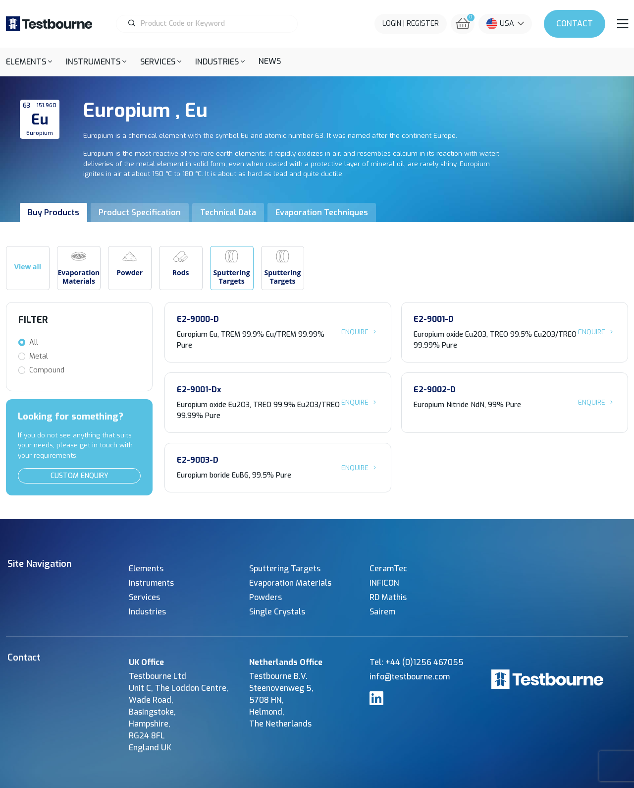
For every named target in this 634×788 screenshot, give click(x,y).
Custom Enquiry (79, 476)
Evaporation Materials (290, 583)
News (270, 61)
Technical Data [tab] (228, 212)
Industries (147, 611)
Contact (574, 23)
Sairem (382, 611)
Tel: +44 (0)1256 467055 (417, 662)
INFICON (384, 583)
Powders (265, 597)
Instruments (151, 583)
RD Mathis (388, 597)
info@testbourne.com (410, 676)
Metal (38, 356)
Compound (46, 370)
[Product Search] (211, 23)
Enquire (360, 331)
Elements (146, 568)
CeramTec (388, 568)
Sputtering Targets (284, 568)
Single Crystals (277, 611)
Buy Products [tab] (53, 212)
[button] (29, 62)
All (33, 342)
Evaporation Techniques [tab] (321, 212)
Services (144, 597)
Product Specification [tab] (140, 212)
